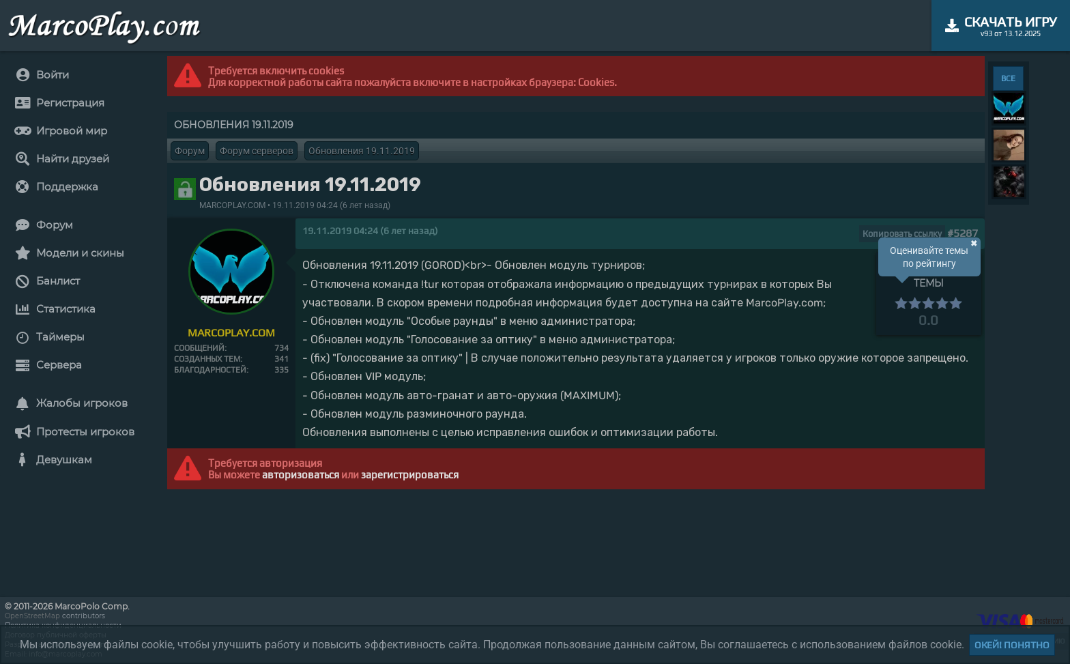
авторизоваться (300, 474)
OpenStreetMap (32, 615)
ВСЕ (1008, 78)
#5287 (962, 233)
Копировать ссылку (902, 234)
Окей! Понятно (1012, 644)
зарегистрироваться (410, 474)
